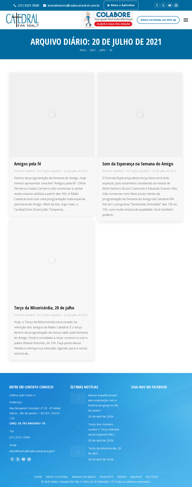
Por (49, 171)
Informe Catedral (24, 171)
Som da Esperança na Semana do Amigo (137, 164)
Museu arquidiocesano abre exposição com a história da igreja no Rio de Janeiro (103, 402)
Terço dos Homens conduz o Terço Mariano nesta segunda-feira (103, 429)
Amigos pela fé (27, 164)
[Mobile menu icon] (185, 20)
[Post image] (77, 398)
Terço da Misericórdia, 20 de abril (104, 450)
